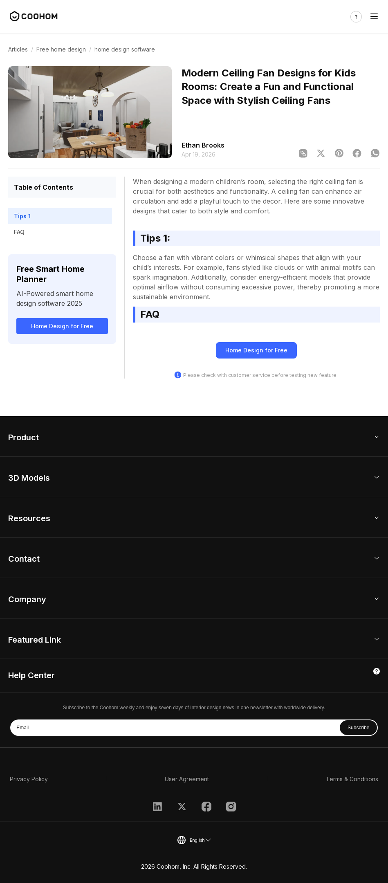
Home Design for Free (62, 326)
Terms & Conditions (352, 778)
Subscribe (358, 728)
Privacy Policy (29, 778)
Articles (18, 49)
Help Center (31, 675)
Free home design (61, 49)
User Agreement (187, 778)
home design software (124, 49)
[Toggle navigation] (374, 16)
